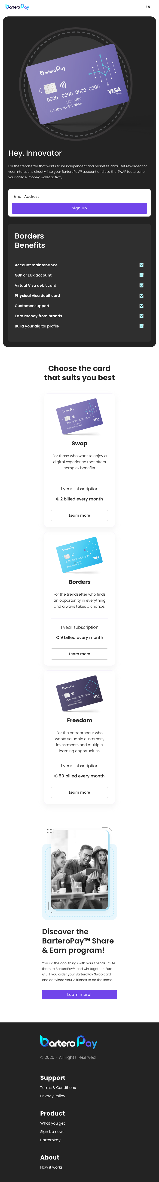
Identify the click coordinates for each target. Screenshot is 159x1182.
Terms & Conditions (58, 1087)
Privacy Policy (52, 1096)
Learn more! (79, 994)
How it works (51, 1167)
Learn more (79, 515)
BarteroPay (50, 1140)
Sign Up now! (52, 1131)
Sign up (79, 208)
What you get (52, 1123)
